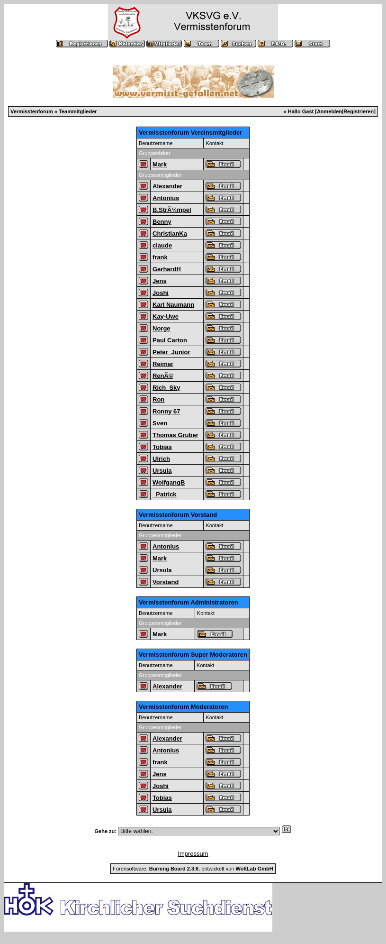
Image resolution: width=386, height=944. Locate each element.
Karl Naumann (173, 304)
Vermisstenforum (31, 111)
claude (162, 245)
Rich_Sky (166, 387)
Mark (160, 164)
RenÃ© (163, 375)
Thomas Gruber (175, 435)
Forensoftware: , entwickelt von (193, 868)
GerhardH (167, 269)
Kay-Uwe (166, 316)
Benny (162, 221)
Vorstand (166, 582)
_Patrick (165, 494)
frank (160, 257)
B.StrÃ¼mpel (172, 209)
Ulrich (161, 458)
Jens (160, 280)
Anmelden (329, 111)
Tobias (162, 446)
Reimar (163, 363)
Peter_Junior (171, 352)
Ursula (162, 470)
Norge (162, 328)
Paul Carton (170, 340)
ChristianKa (170, 233)
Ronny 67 (166, 411)
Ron (158, 399)
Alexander (167, 186)
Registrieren (358, 111)
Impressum (193, 853)
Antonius (166, 198)
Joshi (161, 292)
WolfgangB (169, 482)
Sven (160, 423)
